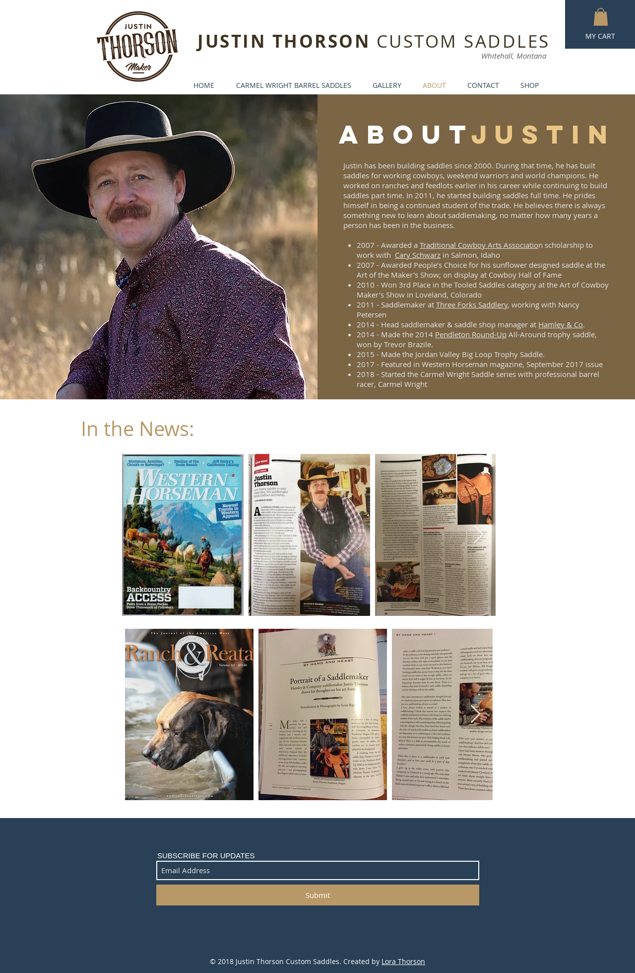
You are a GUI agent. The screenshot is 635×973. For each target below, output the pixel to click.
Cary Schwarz (418, 255)
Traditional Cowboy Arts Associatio (479, 245)
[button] (600, 17)
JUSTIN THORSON (287, 41)
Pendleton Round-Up (471, 334)
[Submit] (317, 895)
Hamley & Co (560, 324)
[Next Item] (478, 535)
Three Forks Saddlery (472, 304)
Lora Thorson (403, 961)
